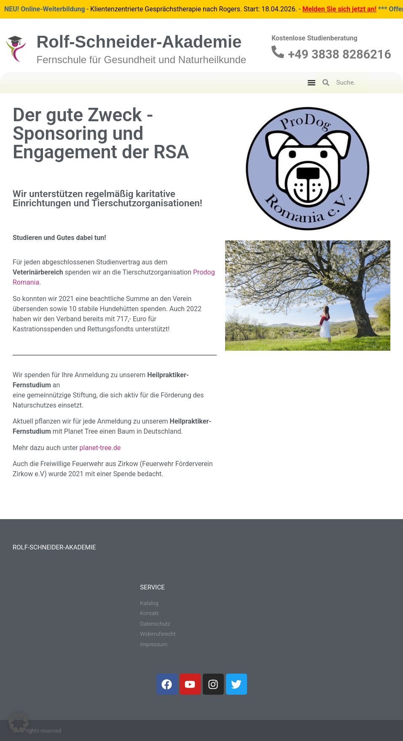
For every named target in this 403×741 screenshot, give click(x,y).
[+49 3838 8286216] (277, 51)
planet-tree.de (100, 448)
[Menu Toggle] (311, 82)
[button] (18, 722)
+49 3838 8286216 (339, 54)
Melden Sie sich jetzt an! (339, 9)
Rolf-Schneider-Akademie (139, 41)
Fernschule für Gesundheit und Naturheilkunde (141, 59)
